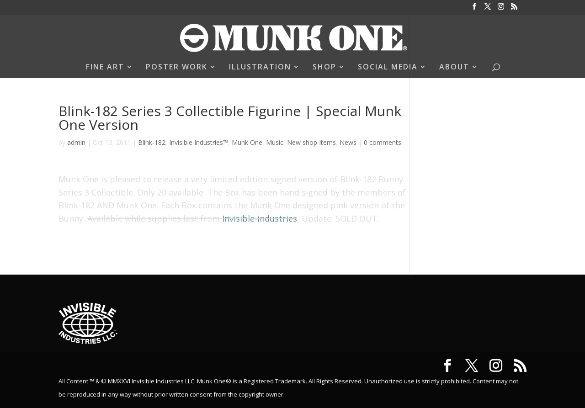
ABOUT (454, 68)
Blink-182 (151, 142)
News (348, 142)
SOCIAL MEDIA (388, 68)
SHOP (324, 68)
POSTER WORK (176, 68)
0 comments (382, 142)
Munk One (247, 142)
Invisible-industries (259, 218)
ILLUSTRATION (260, 68)
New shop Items (311, 142)
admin (76, 142)
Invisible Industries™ (198, 142)
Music (274, 142)
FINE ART (105, 68)
